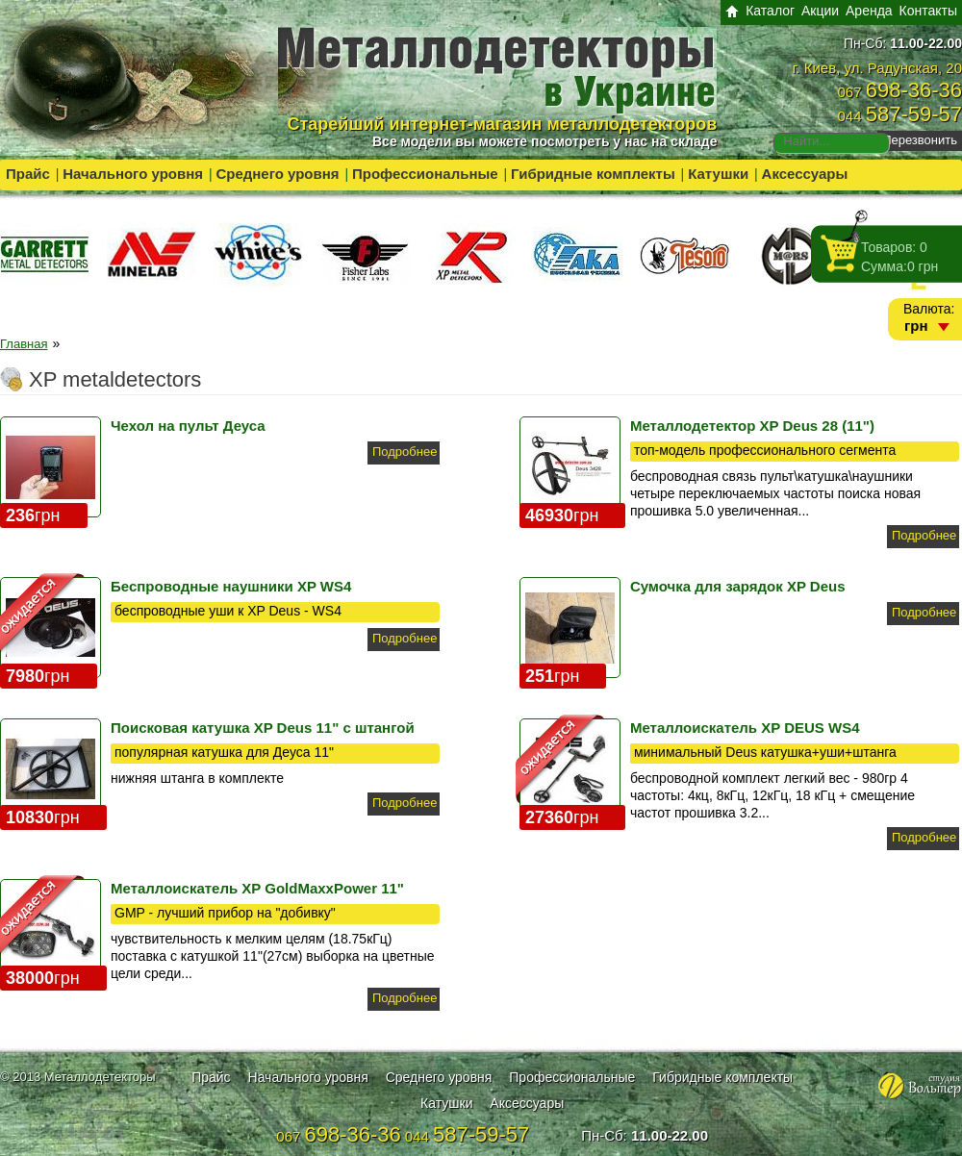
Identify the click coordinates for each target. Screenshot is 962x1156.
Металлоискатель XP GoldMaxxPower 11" (257, 888)
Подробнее (404, 451)
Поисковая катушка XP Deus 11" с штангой (263, 727)
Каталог (770, 10)
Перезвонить (919, 140)
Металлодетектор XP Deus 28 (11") (752, 425)
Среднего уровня (277, 173)
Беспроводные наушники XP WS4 (231, 586)
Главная (23, 344)
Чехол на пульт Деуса (188, 425)
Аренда (869, 10)
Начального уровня (133, 173)
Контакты (928, 10)
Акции (820, 10)
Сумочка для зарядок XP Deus (738, 586)
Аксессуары (805, 173)
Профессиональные (425, 173)
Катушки (718, 173)
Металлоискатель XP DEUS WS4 (745, 727)
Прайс (28, 173)
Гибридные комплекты (593, 173)
